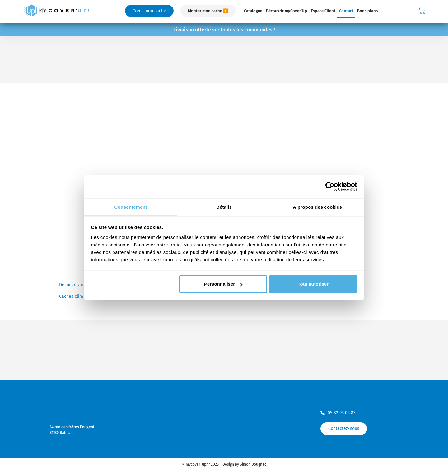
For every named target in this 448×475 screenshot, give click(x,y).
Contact (346, 10)
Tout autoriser (313, 284)
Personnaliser (223, 284)
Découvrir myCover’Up (286, 10)
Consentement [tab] (130, 206)
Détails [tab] (224, 206)
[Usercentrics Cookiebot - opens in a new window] (330, 186)
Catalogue (253, 10)
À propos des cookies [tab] (317, 206)
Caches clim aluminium (82, 296)
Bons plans (367, 10)
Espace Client (323, 10)
